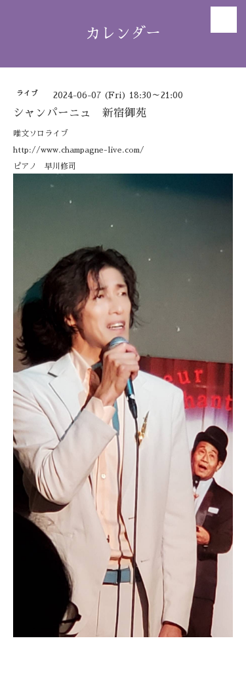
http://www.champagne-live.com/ (78, 150)
